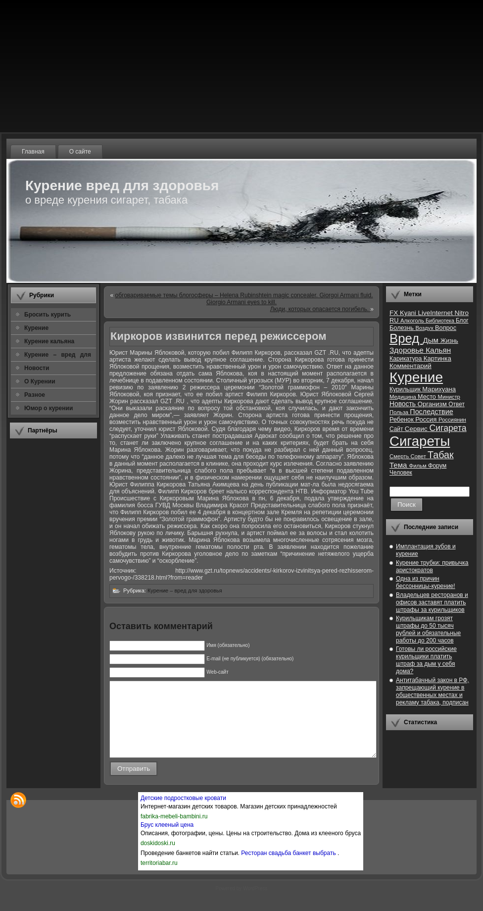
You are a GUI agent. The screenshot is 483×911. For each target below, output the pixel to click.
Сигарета (448, 428)
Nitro (462, 313)
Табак (440, 454)
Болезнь (402, 327)
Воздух (425, 328)
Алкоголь (413, 320)
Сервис (417, 428)
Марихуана (439, 389)
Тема (399, 465)
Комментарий (410, 366)
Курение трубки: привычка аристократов (432, 566)
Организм (433, 404)
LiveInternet (436, 313)
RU (394, 320)
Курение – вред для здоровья (184, 590)
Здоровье (407, 350)
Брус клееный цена (167, 839)
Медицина (403, 397)
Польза (399, 412)
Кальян (438, 350)
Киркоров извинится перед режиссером (218, 336)
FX (394, 313)
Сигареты (419, 441)
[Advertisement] (53, 594)
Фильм (418, 466)
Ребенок (402, 419)
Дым (431, 340)
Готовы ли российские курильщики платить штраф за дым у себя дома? (426, 660)
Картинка (437, 358)
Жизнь (449, 340)
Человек (400, 472)
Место (427, 396)
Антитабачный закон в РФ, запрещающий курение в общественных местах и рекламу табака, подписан (432, 691)
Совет (419, 456)
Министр (448, 397)
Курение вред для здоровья (122, 185)
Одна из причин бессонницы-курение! (425, 582)
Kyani (409, 313)
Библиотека (441, 320)
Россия (426, 419)
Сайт (397, 429)
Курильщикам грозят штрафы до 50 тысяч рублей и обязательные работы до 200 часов (428, 629)
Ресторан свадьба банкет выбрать (289, 867)
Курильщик (405, 389)
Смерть (400, 456)
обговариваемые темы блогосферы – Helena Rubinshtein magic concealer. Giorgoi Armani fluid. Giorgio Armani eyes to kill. (244, 299)
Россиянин (452, 420)
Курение (416, 377)
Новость (403, 404)
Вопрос (445, 327)
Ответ (456, 404)
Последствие (431, 412)
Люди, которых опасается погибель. (320, 309)
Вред (406, 338)
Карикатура (406, 358)
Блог (462, 320)
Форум (437, 465)
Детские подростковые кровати (183, 812)
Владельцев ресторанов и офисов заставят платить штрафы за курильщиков (432, 602)
